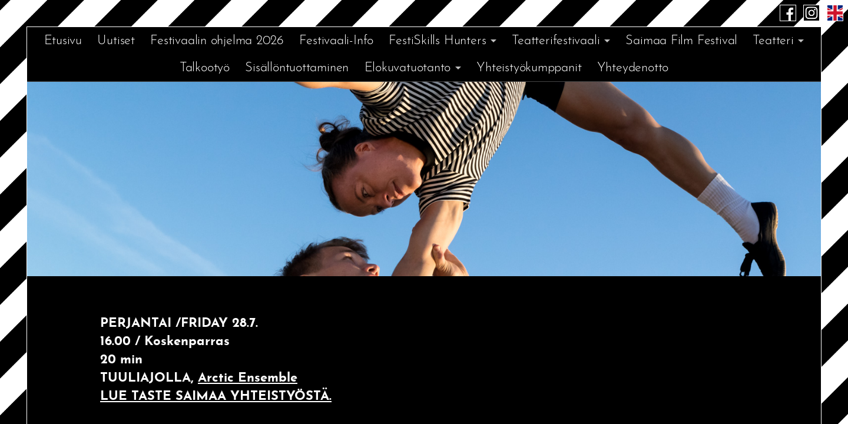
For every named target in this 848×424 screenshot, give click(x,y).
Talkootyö (205, 68)
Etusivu (63, 41)
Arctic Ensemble (247, 378)
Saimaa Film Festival (681, 41)
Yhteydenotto (632, 68)
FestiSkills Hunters (437, 41)
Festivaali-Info (336, 41)
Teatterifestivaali (555, 41)
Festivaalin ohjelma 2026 (217, 41)
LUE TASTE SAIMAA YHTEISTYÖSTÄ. (216, 396)
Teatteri (773, 41)
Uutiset (115, 41)
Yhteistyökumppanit (528, 68)
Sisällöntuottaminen (297, 68)
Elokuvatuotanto (408, 68)
